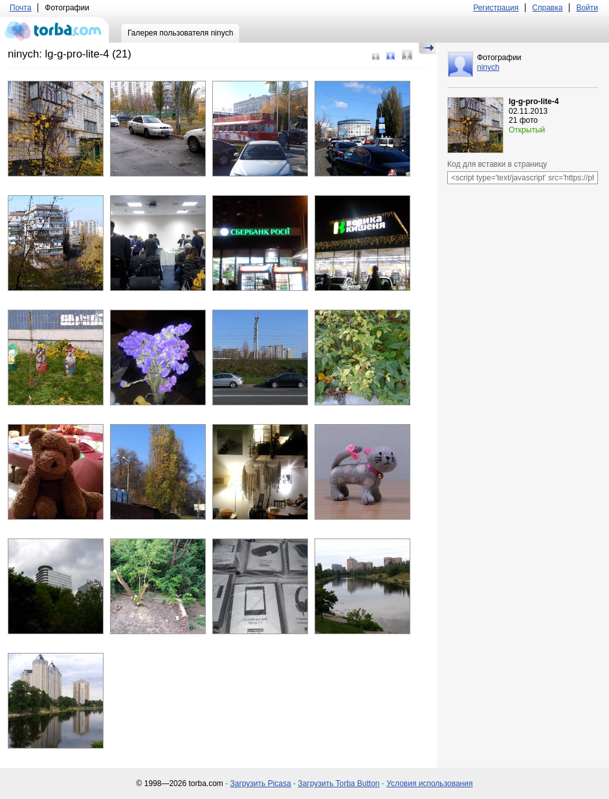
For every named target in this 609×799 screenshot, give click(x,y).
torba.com (54, 30)
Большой (407, 55)
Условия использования (429, 783)
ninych (488, 67)
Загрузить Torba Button (338, 783)
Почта (20, 7)
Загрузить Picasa (260, 783)
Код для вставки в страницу (497, 164)
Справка (547, 7)
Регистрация (495, 7)
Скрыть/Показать (427, 48)
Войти (587, 7)
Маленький (375, 56)
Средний (390, 56)
